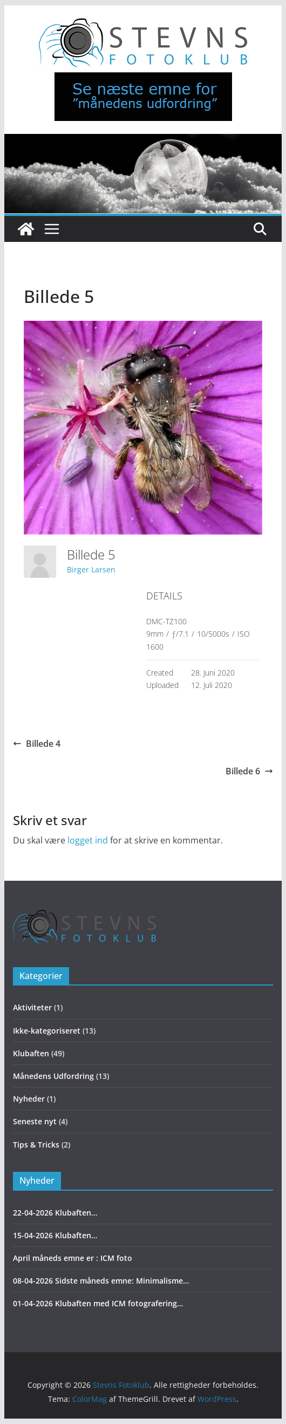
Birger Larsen (91, 569)
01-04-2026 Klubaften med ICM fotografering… (98, 1303)
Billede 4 (36, 744)
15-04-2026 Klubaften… (55, 1235)
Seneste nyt (35, 1121)
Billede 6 (249, 771)
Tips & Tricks (36, 1144)
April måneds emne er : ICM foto (72, 1258)
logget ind (87, 840)
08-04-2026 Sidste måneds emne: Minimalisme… (101, 1280)
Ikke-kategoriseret (46, 1030)
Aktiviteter (32, 1007)
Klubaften (31, 1053)
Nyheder (29, 1099)
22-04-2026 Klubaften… (55, 1212)
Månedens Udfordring (53, 1076)
